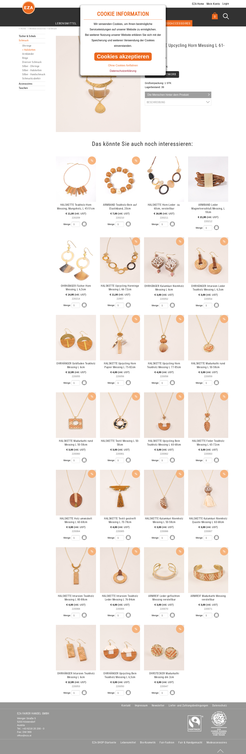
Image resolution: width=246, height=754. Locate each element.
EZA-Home (198, 3)
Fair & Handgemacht (190, 740)
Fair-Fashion (167, 740)
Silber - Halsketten (32, 70)
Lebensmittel (66, 23)
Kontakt (126, 703)
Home (23, 28)
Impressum (141, 703)
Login (225, 3)
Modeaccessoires (177, 23)
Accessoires (25, 83)
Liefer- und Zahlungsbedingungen (188, 703)
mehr (19, 158)
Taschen (23, 88)
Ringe (25, 58)
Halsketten (30, 49)
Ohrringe (26, 45)
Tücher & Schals (27, 36)
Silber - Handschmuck (33, 74)
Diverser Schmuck (32, 62)
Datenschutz (219, 703)
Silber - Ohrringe (30, 66)
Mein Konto (213, 3)
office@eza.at (24, 733)
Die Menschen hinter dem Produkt (168, 94)
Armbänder (28, 53)
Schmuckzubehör (31, 78)
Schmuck (52, 28)
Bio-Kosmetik (148, 740)
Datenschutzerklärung (123, 70)
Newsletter (158, 703)
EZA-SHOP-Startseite (104, 740)
